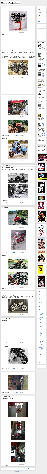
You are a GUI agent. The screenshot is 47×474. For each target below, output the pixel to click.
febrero (41, 327)
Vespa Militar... (43, 104)
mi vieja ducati (5, 98)
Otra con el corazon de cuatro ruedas (11, 50)
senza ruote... (5, 9)
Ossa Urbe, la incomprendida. (43, 135)
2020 (40, 299)
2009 (40, 362)
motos (5, 34)
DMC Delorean (43, 64)
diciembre (41, 313)
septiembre (41, 317)
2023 (40, 295)
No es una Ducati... (6, 294)
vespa (5, 162)
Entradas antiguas (31, 468)
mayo (40, 323)
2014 (40, 306)
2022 (40, 297)
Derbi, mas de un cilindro (43, 94)
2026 (40, 291)
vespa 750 (8, 162)
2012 (40, 309)
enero (41, 360)
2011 (40, 310)
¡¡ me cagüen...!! (6, 346)
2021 (40, 298)
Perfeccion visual (43, 124)
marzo (41, 326)
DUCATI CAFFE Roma (7, 398)
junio (40, 322)
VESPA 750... (5, 138)
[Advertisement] (18, 42)
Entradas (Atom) (20, 471)
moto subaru (6, 78)
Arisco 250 (43, 114)
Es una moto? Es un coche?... (9, 167)
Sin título (40, 337)
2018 (40, 302)
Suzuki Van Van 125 (43, 44)
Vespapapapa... (5, 320)
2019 (40, 301)
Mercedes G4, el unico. (43, 84)
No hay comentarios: (15, 77)
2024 (40, 294)
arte (5, 465)
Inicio (19, 468)
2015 (40, 305)
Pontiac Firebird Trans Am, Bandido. (43, 74)
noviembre (41, 314)
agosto (41, 319)
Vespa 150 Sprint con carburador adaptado (43, 54)
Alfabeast (4, 255)
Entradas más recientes (6, 468)
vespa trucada (12, 162)
